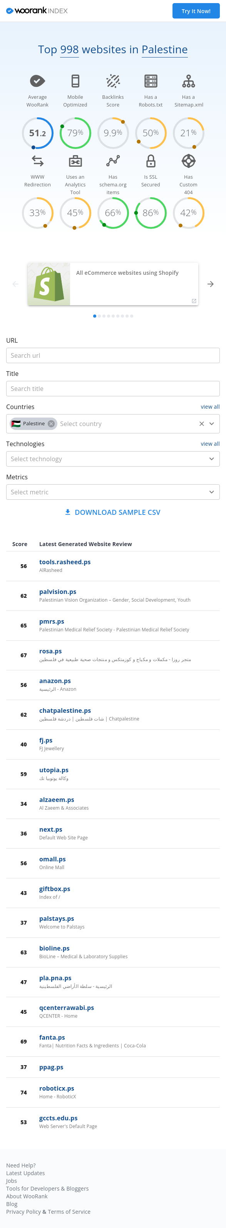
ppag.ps (51, 1067)
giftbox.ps (54, 889)
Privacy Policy (23, 1211)
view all (210, 406)
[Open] (211, 423)
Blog (11, 1204)
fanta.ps (52, 1037)
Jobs (11, 1180)
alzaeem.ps (56, 799)
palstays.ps (56, 918)
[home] (37, 11)
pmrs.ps (51, 621)
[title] (113, 355)
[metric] (101, 492)
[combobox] (113, 423)
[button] (33, 424)
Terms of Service (69, 1211)
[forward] (210, 284)
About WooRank (27, 1196)
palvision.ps (57, 591)
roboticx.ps (56, 1088)
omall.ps (52, 859)
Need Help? (21, 1165)
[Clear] (201, 423)
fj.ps (45, 740)
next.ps (50, 829)
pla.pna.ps (55, 978)
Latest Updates (25, 1173)
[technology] (101, 458)
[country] (127, 423)
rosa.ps (50, 651)
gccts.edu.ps (58, 1118)
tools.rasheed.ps (65, 562)
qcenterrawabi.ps (66, 1007)
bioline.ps (54, 948)
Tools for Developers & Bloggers (47, 1188)
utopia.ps (54, 770)
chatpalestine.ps (65, 710)
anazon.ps (55, 681)
